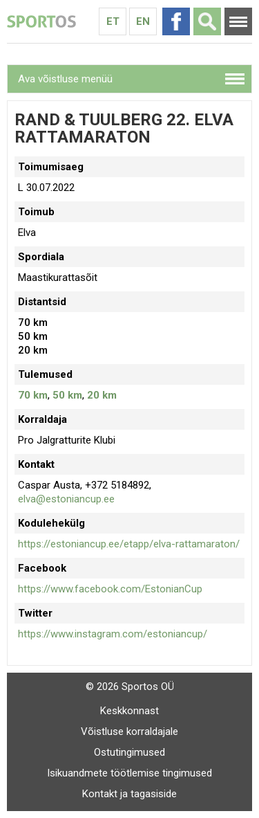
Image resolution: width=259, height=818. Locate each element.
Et (112, 21)
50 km (67, 395)
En (143, 21)
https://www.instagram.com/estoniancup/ (112, 634)
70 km (33, 395)
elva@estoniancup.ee (66, 499)
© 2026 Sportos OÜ (130, 686)
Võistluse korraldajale (129, 731)
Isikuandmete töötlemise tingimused (129, 773)
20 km (102, 395)
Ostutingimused (129, 752)
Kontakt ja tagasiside (129, 794)
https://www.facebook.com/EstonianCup (110, 589)
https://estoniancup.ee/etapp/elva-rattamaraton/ (129, 544)
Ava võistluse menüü (65, 79)
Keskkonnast (129, 711)
